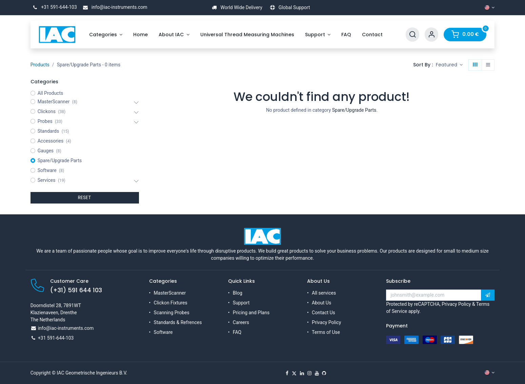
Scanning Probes (171, 312)
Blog (237, 293)
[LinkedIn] (302, 373)
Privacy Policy (326, 322)
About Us (321, 302)
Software (163, 332)
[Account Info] (431, 34)
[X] (294, 373)
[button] (449, 65)
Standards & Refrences (178, 322)
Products (40, 64)
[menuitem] (106, 34)
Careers (241, 322)
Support (241, 302)
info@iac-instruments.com (114, 7)
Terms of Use (326, 332)
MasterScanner (170, 293)
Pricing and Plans (251, 312)
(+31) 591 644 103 (76, 290)
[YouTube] (317, 373)
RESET (84, 197)
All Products (50, 93)
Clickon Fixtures (170, 302)
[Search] (412, 34)
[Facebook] (287, 373)
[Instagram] (309, 373)
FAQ (237, 332)
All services (324, 293)
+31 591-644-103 (54, 7)
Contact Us (323, 312)
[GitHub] (324, 373)
